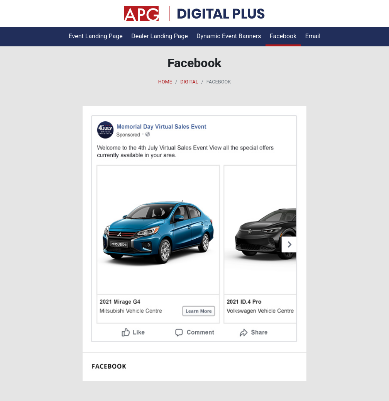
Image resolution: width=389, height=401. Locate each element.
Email (313, 36)
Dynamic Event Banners (228, 36)
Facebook (283, 36)
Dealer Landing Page (159, 36)
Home (165, 82)
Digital (189, 82)
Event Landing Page (96, 36)
